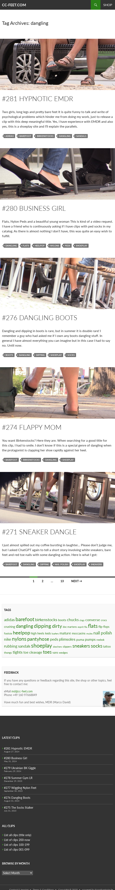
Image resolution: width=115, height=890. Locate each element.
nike (7, 639)
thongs (8, 652)
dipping (40, 355)
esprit (81, 626)
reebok (100, 639)
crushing (9, 626)
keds (48, 633)
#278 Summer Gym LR (18, 778)
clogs (82, 620)
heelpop (40, 245)
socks (71, 355)
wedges (63, 652)
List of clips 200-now (17, 840)
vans (55, 652)
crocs (104, 620)
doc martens (70, 626)
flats (26, 245)
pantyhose (38, 639)
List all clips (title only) (17, 835)
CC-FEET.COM (14, 5)
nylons (54, 245)
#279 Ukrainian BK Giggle (20, 768)
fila (85, 627)
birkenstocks (45, 136)
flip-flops (103, 626)
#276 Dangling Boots (39, 317)
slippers (67, 646)
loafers (55, 633)
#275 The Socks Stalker (18, 807)
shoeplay (81, 245)
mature (65, 633)
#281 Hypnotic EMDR (37, 98)
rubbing (10, 646)
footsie (8, 633)
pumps (90, 639)
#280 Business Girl (34, 208)
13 (62, 581)
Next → (76, 581)
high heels (37, 633)
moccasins (79, 633)
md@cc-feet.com (22, 691)
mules (89, 633)
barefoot (25, 136)
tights (18, 652)
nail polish (61, 564)
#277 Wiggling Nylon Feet (20, 787)
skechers (57, 646)
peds (67, 245)
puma (80, 639)
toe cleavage (32, 652)
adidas (9, 136)
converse (92, 619)
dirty (57, 626)
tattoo (107, 646)
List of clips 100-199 (16, 844)
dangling (65, 136)
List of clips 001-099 (16, 849)
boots (9, 355)
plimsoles (67, 639)
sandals (81, 136)
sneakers (96, 564)
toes (47, 652)
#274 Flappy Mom (32, 427)
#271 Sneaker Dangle (39, 532)
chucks (73, 619)
